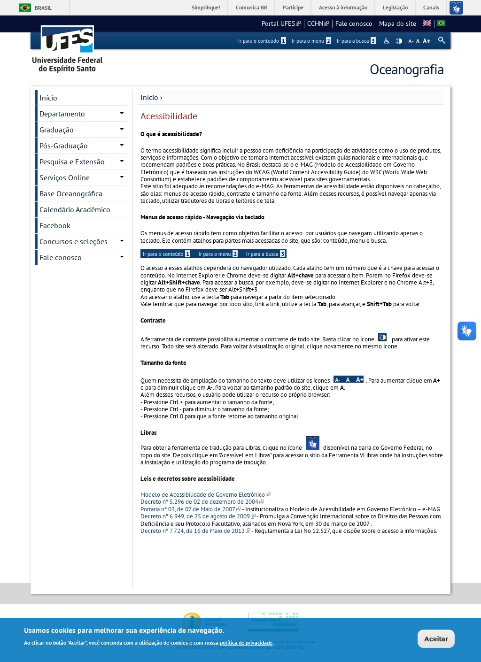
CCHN (318, 23)
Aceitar (436, 640)
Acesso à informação (343, 7)
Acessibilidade (387, 41)
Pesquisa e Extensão (72, 161)
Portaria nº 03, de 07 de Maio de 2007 (190, 509)
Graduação (56, 129)
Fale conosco (353, 23)
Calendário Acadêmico (74, 209)
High (399, 41)
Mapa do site (397, 23)
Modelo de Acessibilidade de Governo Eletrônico (205, 495)
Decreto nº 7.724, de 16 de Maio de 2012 (195, 531)
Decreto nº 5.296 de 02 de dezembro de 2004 (202, 502)
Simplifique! (206, 7)
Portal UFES (281, 23)
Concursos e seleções (73, 241)
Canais (431, 7)
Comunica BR (251, 7)
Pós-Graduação (63, 145)
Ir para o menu (311, 41)
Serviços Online (64, 177)
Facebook (54, 225)
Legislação (395, 7)
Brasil (43, 7)
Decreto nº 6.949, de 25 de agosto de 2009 (198, 516)
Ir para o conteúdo (262, 41)
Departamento (62, 113)
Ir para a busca (356, 41)
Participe (293, 7)
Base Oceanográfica (70, 193)
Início (149, 97)
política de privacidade (246, 643)
